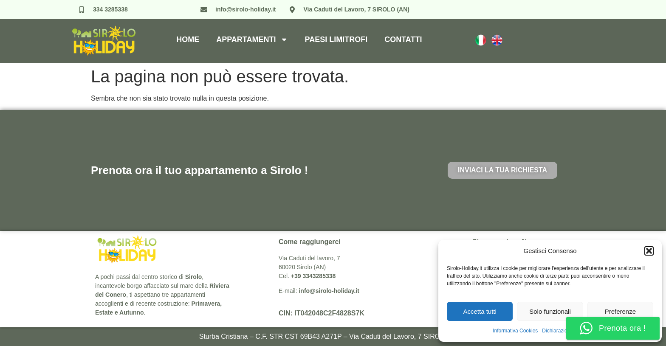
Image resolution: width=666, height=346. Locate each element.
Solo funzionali (550, 311)
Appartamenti (252, 39)
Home (187, 39)
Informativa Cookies (515, 331)
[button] (649, 251)
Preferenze (620, 311)
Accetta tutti (479, 311)
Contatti (403, 39)
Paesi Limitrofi (336, 39)
